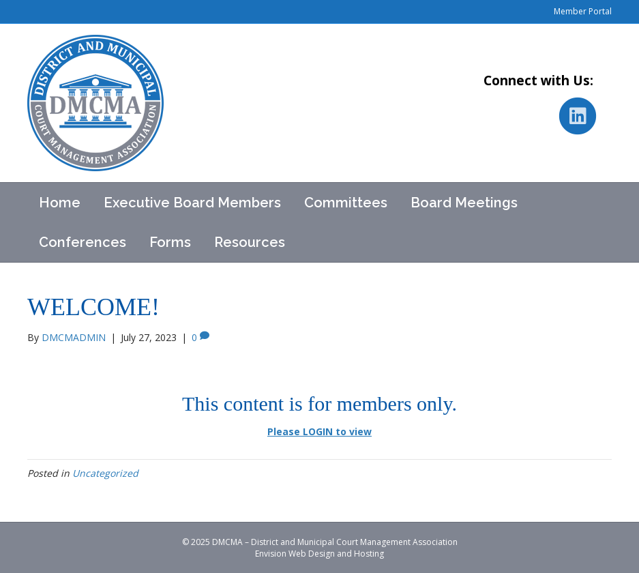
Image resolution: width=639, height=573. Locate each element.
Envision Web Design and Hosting (319, 553)
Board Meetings (464, 202)
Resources (249, 242)
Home (59, 202)
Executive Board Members (192, 202)
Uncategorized (105, 473)
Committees (345, 202)
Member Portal (583, 11)
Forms (170, 242)
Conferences (82, 242)
